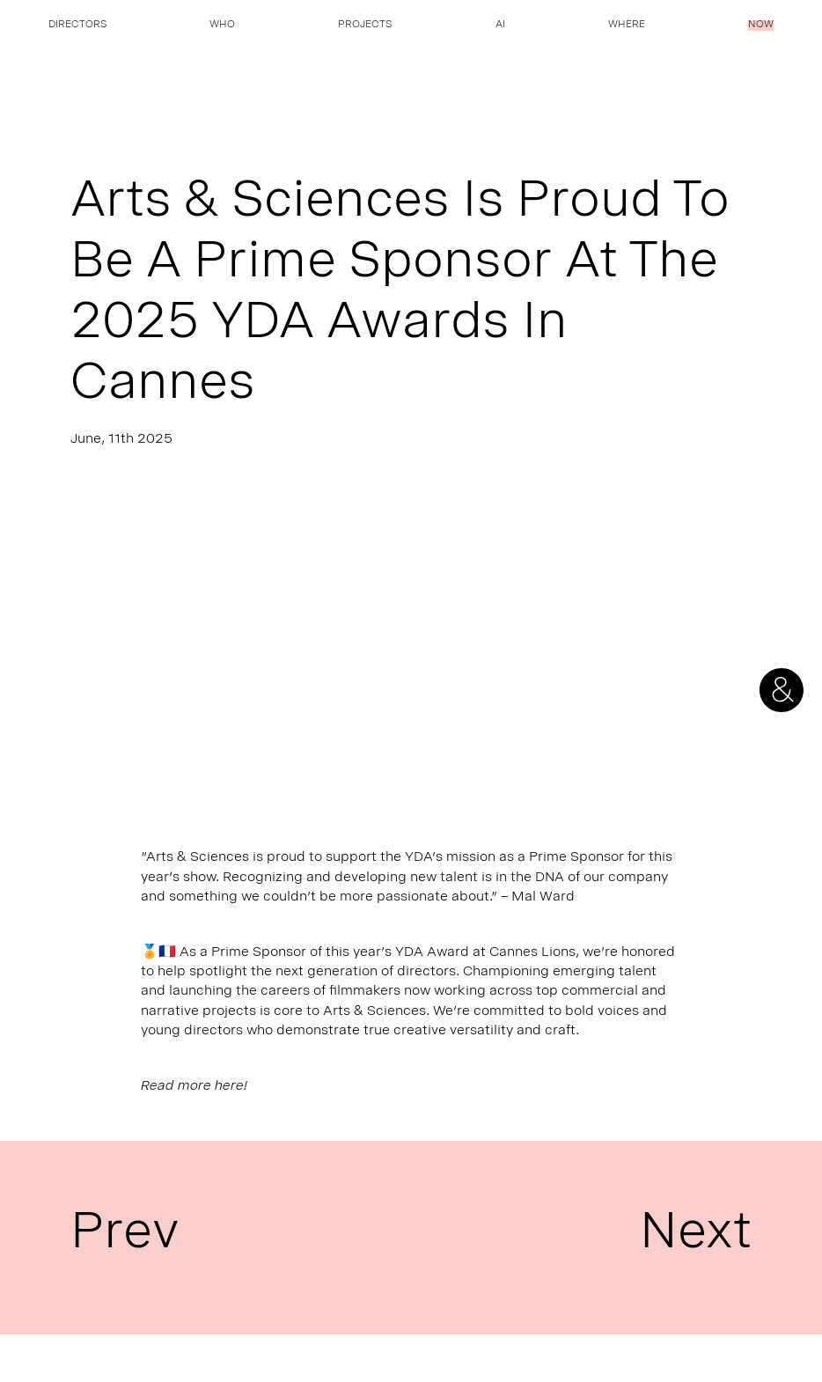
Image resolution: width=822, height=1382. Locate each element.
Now (761, 25)
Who (222, 25)
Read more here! (194, 1086)
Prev (125, 1237)
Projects (365, 25)
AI (500, 25)
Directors (77, 25)
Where (626, 25)
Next (696, 1237)
